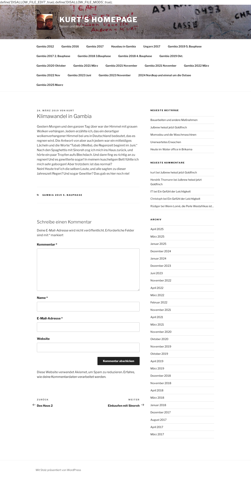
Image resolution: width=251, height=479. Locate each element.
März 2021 (157, 324)
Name (42, 298)
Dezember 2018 (160, 375)
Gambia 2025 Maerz (49, 84)
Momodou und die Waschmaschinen (173, 134)
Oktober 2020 (159, 339)
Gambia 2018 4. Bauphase (135, 56)
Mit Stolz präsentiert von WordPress (58, 470)
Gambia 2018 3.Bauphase (94, 56)
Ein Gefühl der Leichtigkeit (174, 191)
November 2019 (160, 346)
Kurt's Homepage (98, 19)
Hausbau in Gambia (123, 46)
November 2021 (160, 309)
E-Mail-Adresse (50, 318)
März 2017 (157, 434)
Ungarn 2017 (151, 46)
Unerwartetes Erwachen (165, 142)
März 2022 (157, 295)
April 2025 (157, 229)
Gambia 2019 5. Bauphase (185, 46)
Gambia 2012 (45, 46)
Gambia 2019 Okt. (171, 56)
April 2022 (156, 287)
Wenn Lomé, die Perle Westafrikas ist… (189, 206)
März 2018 (157, 397)
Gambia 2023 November (115, 75)
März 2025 (157, 236)
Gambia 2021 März (85, 65)
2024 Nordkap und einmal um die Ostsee (164, 75)
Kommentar (47, 244)
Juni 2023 (156, 273)
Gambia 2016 (70, 46)
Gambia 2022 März (196, 65)
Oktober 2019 (159, 353)
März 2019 (157, 368)
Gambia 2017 (95, 46)
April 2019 (156, 361)
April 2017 (156, 427)
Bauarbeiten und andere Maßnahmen (173, 120)
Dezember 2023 (160, 265)
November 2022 (160, 280)
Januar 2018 (158, 405)
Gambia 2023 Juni (79, 75)
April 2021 (156, 317)
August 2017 (158, 419)
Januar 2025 (158, 243)
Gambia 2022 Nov (48, 75)
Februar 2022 (158, 302)
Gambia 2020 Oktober (51, 65)
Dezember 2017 (160, 412)
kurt (70, 110)
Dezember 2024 (160, 251)
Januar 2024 (158, 258)
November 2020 (161, 331)
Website (43, 339)
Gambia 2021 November (121, 65)
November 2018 (160, 383)
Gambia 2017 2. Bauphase (53, 56)
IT (151, 191)
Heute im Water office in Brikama (171, 149)
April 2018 (156, 390)
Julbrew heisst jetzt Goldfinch (168, 127)
